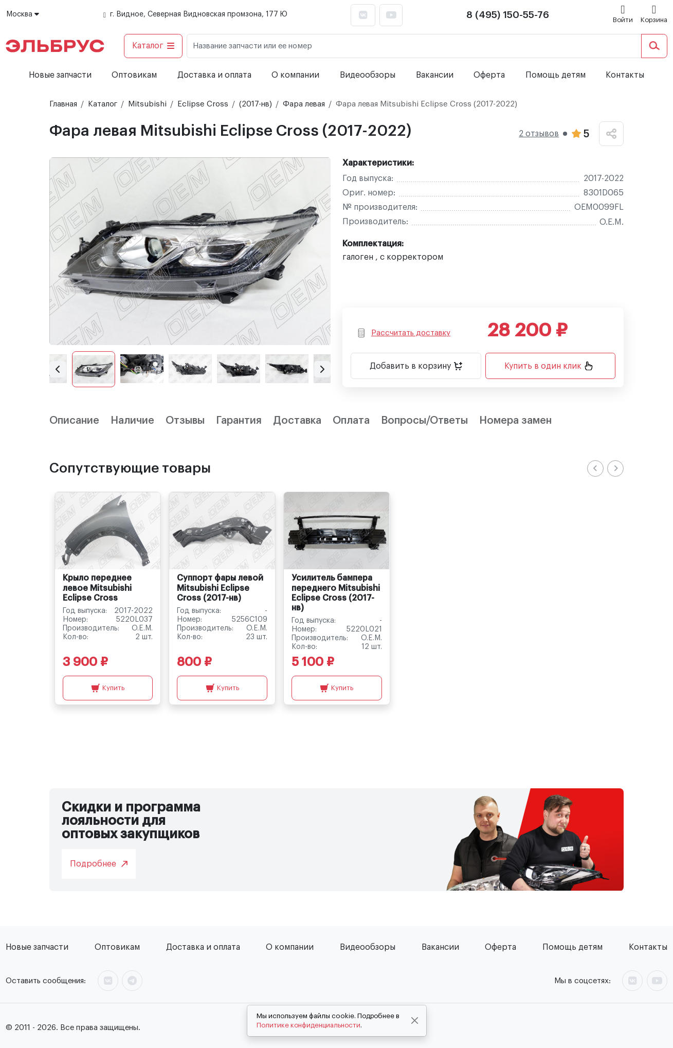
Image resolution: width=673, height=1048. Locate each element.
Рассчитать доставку (403, 333)
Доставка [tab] (297, 420)
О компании (295, 75)
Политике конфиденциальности (308, 1025)
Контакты (625, 75)
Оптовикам (134, 75)
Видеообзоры (367, 75)
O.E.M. (611, 222)
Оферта (489, 75)
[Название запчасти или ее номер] (414, 46)
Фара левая (304, 104)
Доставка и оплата (214, 75)
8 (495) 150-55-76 (507, 15)
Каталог (153, 46)
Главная (63, 104)
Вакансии (434, 75)
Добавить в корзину (416, 366)
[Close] (414, 1021)
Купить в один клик (548, 366)
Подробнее (99, 864)
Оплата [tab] (351, 420)
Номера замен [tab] (515, 420)
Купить (107, 688)
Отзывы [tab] (185, 420)
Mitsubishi (147, 104)
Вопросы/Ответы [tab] (424, 420)
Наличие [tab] (132, 420)
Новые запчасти (60, 75)
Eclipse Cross (202, 104)
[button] (57, 369)
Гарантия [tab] (239, 420)
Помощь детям (555, 75)
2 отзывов (539, 134)
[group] (190, 251)
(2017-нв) (255, 104)
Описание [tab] (74, 420)
